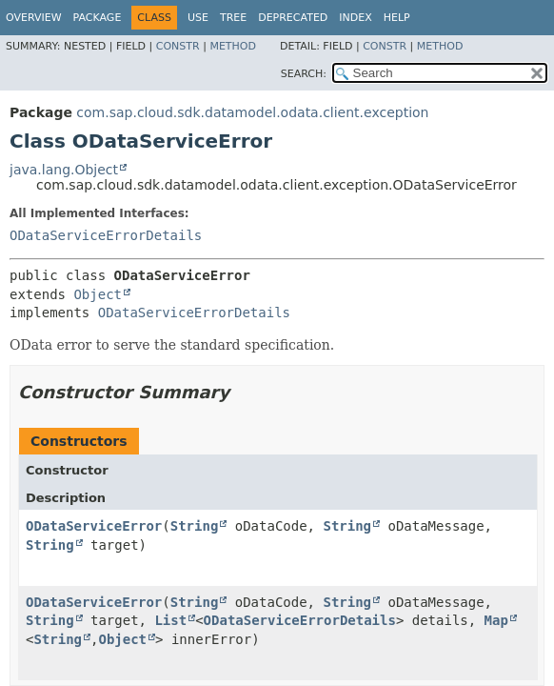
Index (355, 17)
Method (232, 46)
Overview (34, 17)
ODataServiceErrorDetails (106, 235)
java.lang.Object (64, 169)
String (194, 526)
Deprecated (292, 17)
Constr (178, 46)
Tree (233, 17)
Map (496, 620)
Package (97, 17)
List (170, 620)
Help (397, 17)
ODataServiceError (94, 526)
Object (97, 294)
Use (198, 17)
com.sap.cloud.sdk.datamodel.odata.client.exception (252, 112)
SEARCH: (303, 74)
